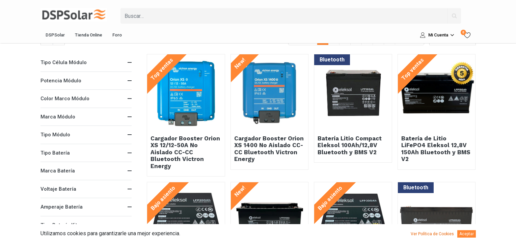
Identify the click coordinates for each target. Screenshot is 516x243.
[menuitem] (55, 35)
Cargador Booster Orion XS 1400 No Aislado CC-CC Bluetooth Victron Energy (269, 148)
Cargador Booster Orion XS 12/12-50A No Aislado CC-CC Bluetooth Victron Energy (185, 152)
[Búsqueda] (454, 16)
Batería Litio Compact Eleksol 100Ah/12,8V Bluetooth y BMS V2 (350, 145)
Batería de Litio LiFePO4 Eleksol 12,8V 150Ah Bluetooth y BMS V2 (435, 148)
